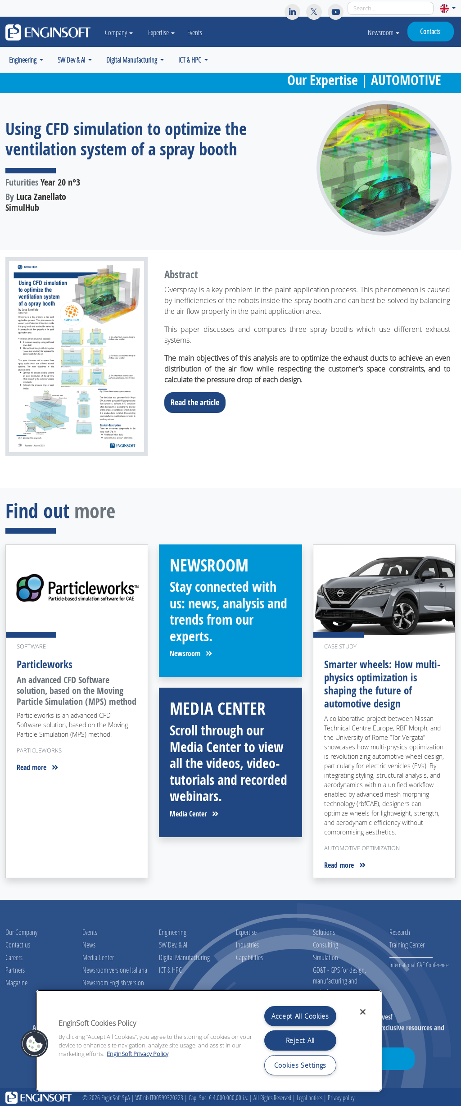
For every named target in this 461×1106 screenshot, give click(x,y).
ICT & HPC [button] (190, 59)
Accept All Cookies (300, 1016)
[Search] (391, 8)
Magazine (16, 981)
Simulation (325, 956)
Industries (247, 943)
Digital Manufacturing (184, 956)
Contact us (17, 943)
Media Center (194, 814)
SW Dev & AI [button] (72, 59)
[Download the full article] (76, 356)
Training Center (407, 943)
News (88, 943)
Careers (14, 956)
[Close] (363, 1012)
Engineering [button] (23, 59)
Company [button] (120, 32)
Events (196, 32)
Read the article (198, 402)
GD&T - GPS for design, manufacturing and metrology (339, 979)
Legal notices (309, 1096)
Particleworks (44, 664)
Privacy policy (341, 1096)
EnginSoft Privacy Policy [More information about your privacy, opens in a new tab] (137, 1054)
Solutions (324, 930)
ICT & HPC (170, 968)
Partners (15, 968)
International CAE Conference (418, 963)
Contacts (430, 31)
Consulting (325, 943)
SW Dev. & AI (173, 943)
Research (399, 930)
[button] (448, 8)
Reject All (300, 1040)
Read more (37, 767)
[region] (209, 1041)
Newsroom (383, 32)
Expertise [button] (163, 32)
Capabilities (249, 956)
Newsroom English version (113, 981)
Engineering (172, 930)
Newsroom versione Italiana (114, 968)
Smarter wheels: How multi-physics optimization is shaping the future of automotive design (382, 683)
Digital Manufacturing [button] (132, 59)
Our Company (21, 930)
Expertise (246, 930)
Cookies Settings (300, 1065)
